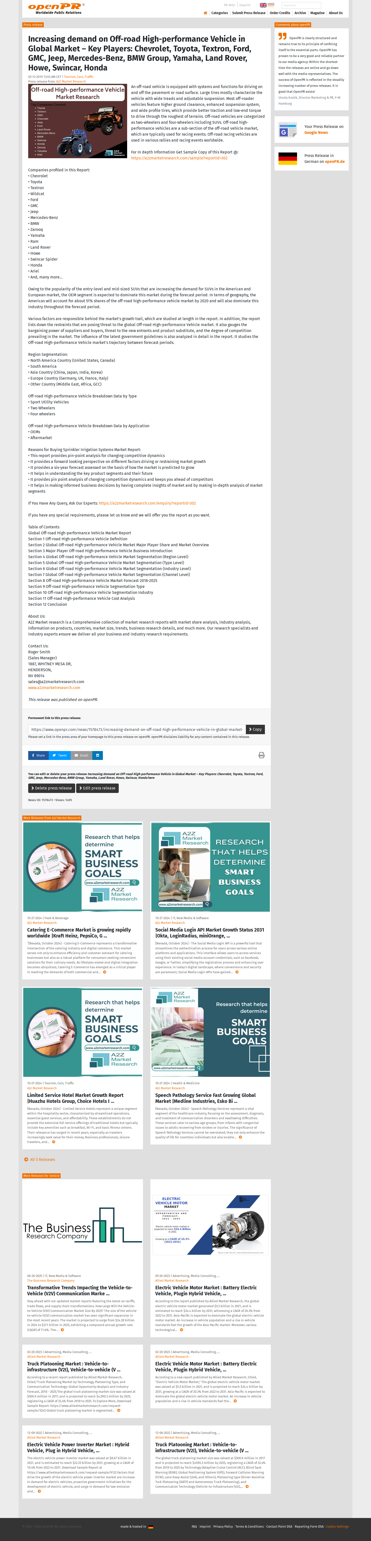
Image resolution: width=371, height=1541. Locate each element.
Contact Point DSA (279, 1526)
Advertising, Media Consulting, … (196, 1276)
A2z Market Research (42, 923)
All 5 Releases (38, 1159)
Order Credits (280, 13)
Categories (219, 13)
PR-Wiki (229, 5)
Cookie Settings (337, 1526)
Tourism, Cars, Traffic (78, 77)
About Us (336, 13)
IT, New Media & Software (191, 918)
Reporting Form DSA (309, 1526)
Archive (300, 13)
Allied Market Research (172, 1280)
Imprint (245, 5)
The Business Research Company (50, 1280)
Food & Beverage (57, 918)
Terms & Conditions (249, 1526)
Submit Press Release (249, 13)
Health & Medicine (186, 1083)
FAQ (194, 1526)
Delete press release (51, 788)
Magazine (317, 13)
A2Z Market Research (71, 81)
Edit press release (97, 788)
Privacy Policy (223, 1526)
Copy (255, 729)
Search (332, 5)
